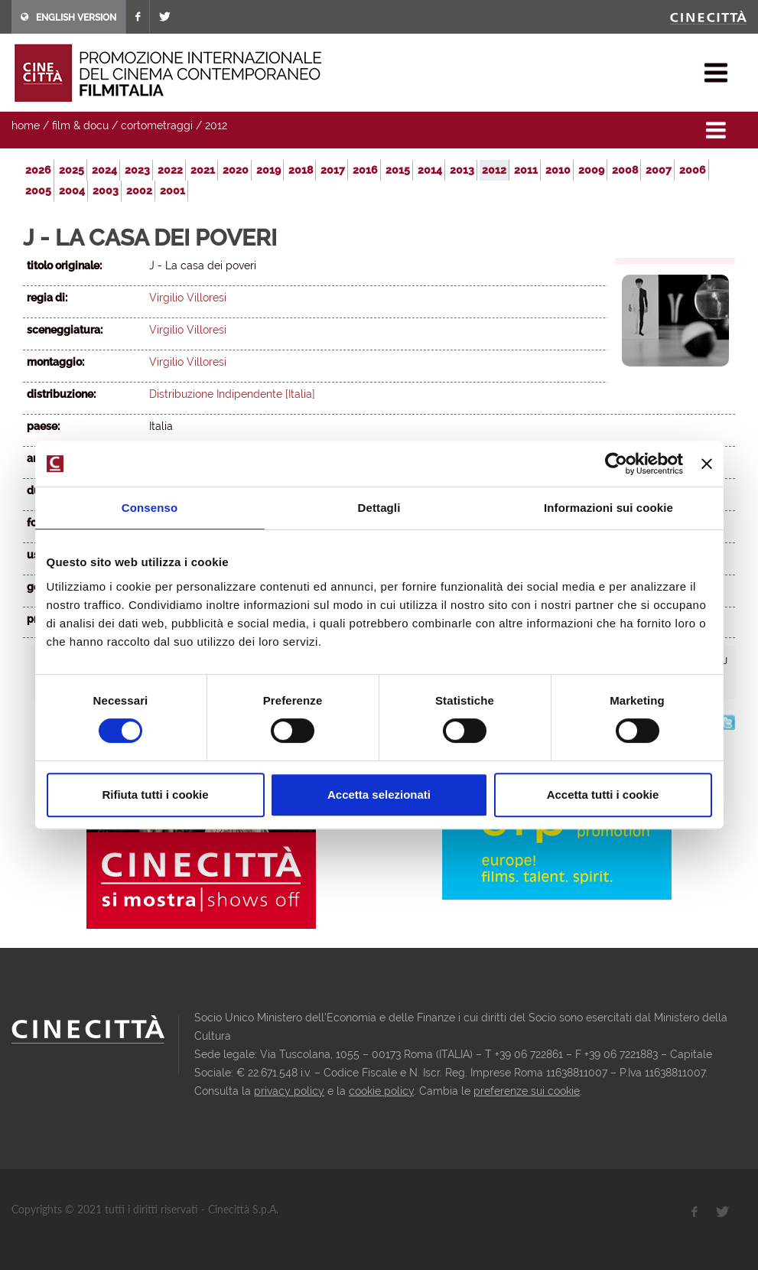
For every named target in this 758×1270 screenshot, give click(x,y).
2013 (462, 170)
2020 (236, 170)
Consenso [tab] (149, 507)
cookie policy (381, 1091)
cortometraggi (157, 125)
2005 (38, 190)
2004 (72, 190)
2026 (38, 170)
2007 (659, 170)
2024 (104, 170)
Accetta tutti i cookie (603, 794)
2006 (692, 170)
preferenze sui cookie (526, 1091)
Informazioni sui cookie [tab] (608, 507)
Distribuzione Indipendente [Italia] (232, 394)
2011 (526, 170)
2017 (332, 170)
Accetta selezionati (379, 794)
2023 (137, 170)
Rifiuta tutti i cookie (155, 794)
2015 (398, 170)
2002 (139, 190)
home (25, 125)
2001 (172, 190)
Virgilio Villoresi (187, 297)
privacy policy (289, 1091)
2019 (268, 170)
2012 (216, 125)
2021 (202, 170)
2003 (106, 190)
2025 (71, 170)
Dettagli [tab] (379, 507)
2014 (430, 170)
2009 (591, 170)
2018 (300, 170)
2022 (170, 170)
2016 (365, 170)
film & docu (80, 125)
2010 (558, 170)
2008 (625, 170)
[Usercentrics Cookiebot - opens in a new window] (616, 463)
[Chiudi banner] (706, 463)
